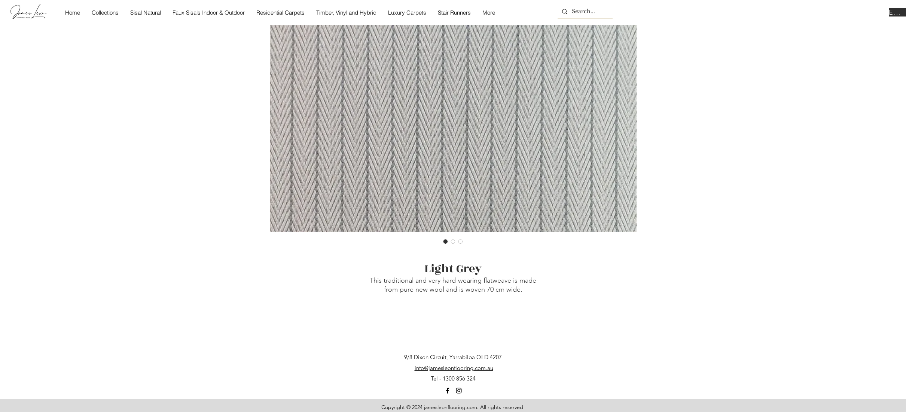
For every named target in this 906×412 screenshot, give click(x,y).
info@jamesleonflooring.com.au (454, 368)
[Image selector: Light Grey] (445, 241)
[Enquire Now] (897, 12)
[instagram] (459, 390)
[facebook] (447, 390)
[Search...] (584, 11)
